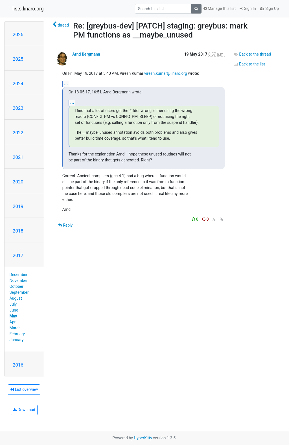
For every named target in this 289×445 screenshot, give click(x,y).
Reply (65, 225)
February (17, 334)
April (14, 322)
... (66, 83)
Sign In (248, 8)
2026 (18, 34)
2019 (18, 206)
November (19, 280)
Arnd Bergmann (86, 54)
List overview (24, 389)
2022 (18, 132)
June (14, 310)
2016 (18, 365)
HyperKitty (143, 438)
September (19, 292)
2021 (18, 157)
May (13, 316)
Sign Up (269, 8)
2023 (18, 108)
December (19, 274)
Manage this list (219, 8)
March (15, 328)
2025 (18, 59)
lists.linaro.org (28, 9)
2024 (18, 83)
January (17, 339)
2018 (18, 231)
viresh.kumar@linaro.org (165, 73)
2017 (18, 255)
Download (24, 409)
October (16, 286)
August (16, 298)
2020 (18, 182)
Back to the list (249, 64)
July (13, 304)
